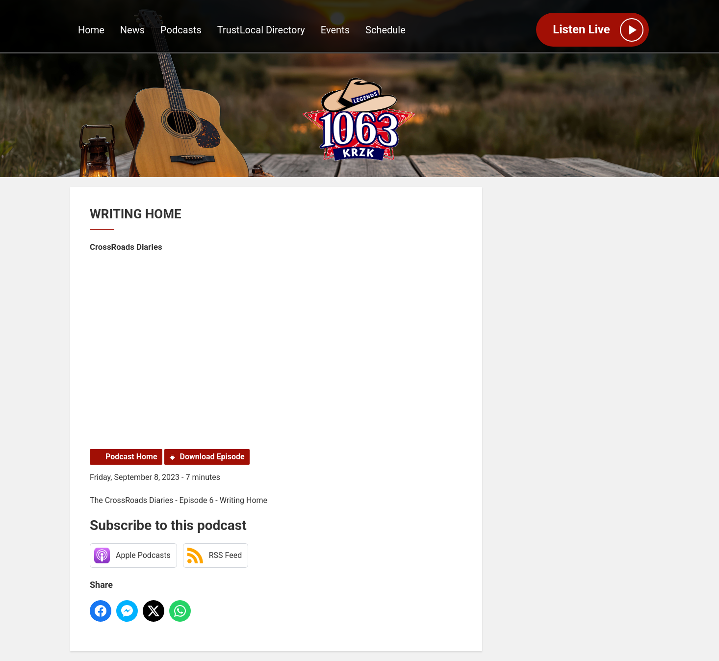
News (132, 30)
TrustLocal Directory (261, 30)
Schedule (385, 30)
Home (91, 30)
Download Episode (212, 456)
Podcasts (181, 30)
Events (335, 30)
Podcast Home (131, 456)
